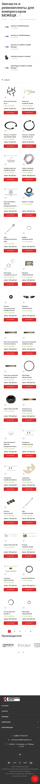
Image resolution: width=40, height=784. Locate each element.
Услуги (5, 711)
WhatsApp (20, 754)
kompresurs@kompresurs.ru (21, 740)
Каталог (5, 706)
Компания (6, 722)
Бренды (5, 716)
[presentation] (19, 652)
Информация (7, 727)
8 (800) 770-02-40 (20, 736)
